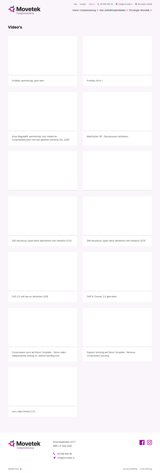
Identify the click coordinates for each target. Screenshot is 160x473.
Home (75, 10)
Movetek (145, 10)
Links (75, 4)
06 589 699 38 (105, 4)
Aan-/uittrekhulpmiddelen (113, 10)
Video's (92, 4)
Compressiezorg (88, 10)
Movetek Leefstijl (143, 4)
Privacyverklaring (130, 469)
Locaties (83, 4)
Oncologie (134, 10)
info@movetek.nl (123, 4)
